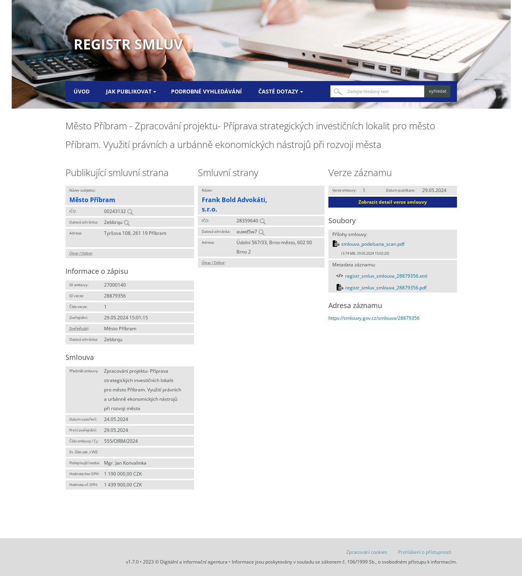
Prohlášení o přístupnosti (424, 552)
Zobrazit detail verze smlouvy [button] (392, 202)
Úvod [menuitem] (82, 91)
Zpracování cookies (366, 552)
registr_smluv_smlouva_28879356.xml (386, 276)
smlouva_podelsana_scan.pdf (372, 244)
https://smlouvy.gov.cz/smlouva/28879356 (374, 318)
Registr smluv (128, 44)
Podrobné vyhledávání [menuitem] (206, 91)
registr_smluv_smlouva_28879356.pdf (386, 288)
